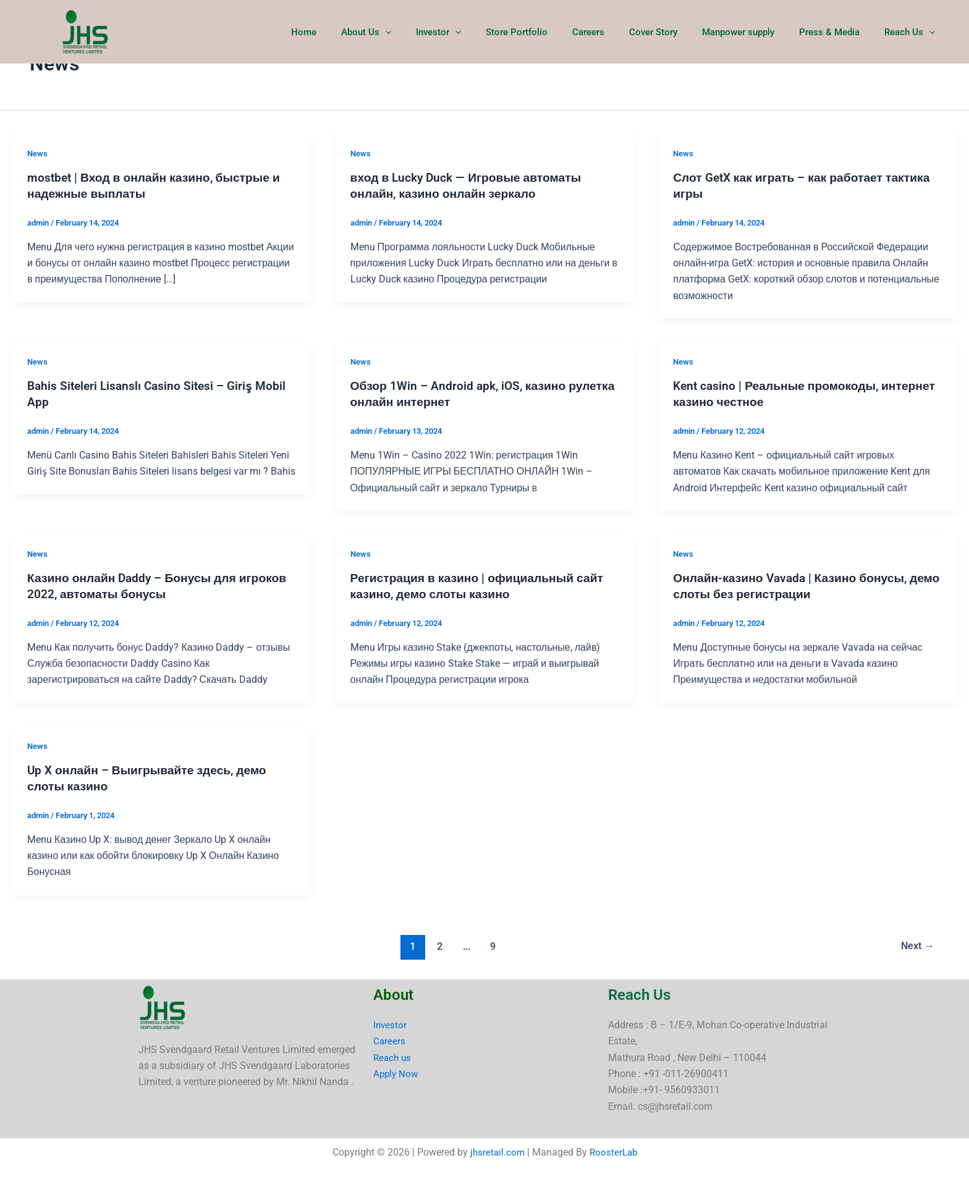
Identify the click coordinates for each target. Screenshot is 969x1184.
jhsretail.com (496, 1152)
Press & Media (838, 32)
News (38, 153)
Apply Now (396, 1074)
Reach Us (912, 32)
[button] (432, 32)
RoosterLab (614, 1152)
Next (915, 945)
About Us (412, 32)
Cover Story (675, 32)
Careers (616, 32)
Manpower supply (753, 32)
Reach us (393, 1057)
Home (356, 32)
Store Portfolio (551, 32)
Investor (478, 32)
